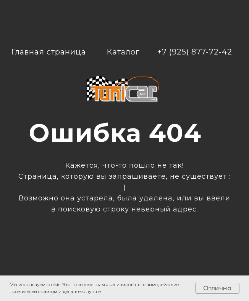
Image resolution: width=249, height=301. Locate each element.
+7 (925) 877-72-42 (194, 51)
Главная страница (48, 51)
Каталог (123, 51)
